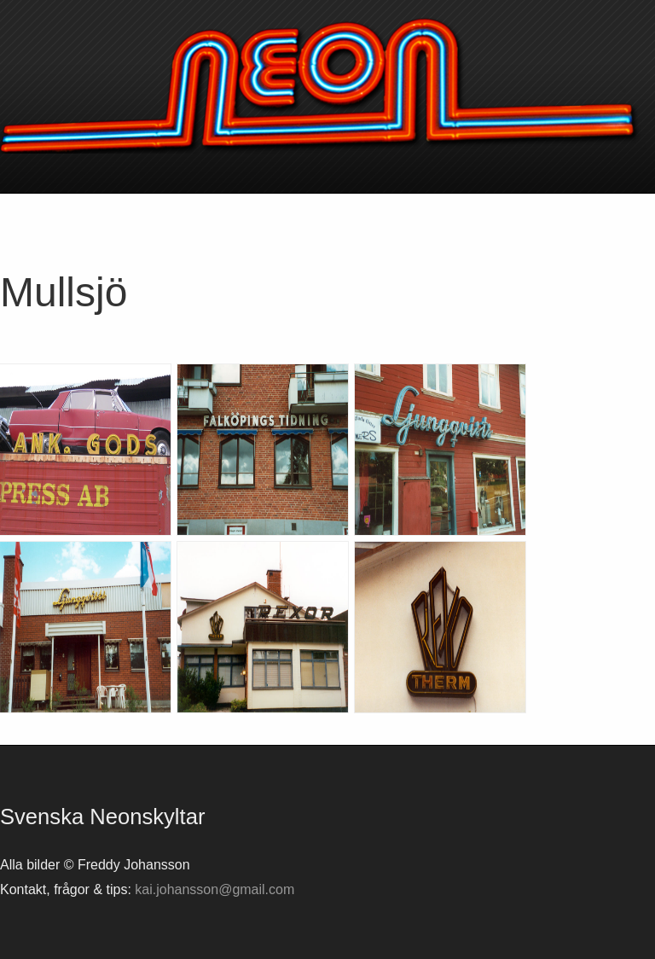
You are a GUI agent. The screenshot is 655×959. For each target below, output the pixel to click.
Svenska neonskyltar (327, 85)
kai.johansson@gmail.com (214, 889)
